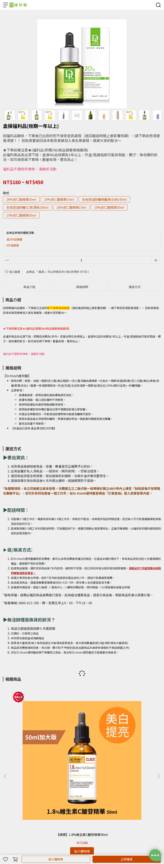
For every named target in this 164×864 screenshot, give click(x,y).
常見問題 (47, 814)
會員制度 (8, 814)
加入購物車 (55, 859)
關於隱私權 (62, 814)
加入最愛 (12, 272)
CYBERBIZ (110, 849)
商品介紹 (29, 287)
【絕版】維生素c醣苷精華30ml (82, 736)
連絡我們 (34, 814)
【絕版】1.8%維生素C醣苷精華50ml (31, 736)
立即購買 (127, 859)
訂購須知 (21, 814)
